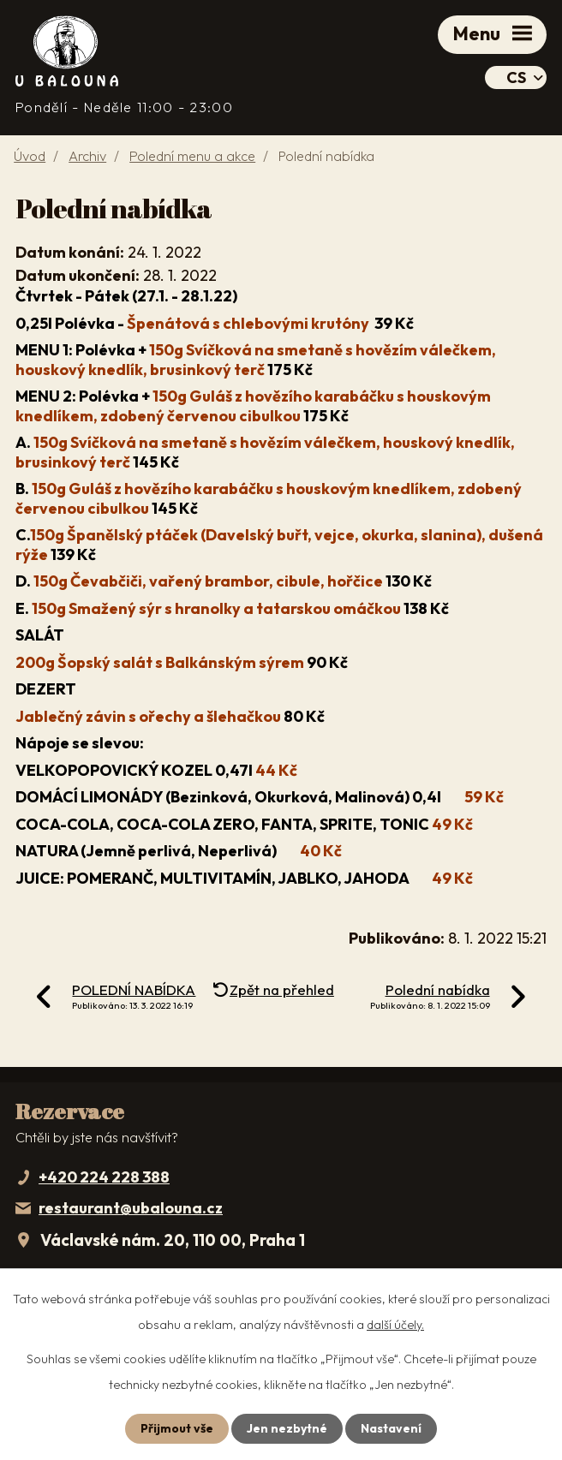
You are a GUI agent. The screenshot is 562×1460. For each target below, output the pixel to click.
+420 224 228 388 (104, 1177)
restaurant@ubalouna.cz (131, 1208)
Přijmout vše (176, 1428)
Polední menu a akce (192, 155)
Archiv (87, 155)
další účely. (395, 1324)
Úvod (29, 155)
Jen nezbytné (287, 1428)
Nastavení (391, 1428)
